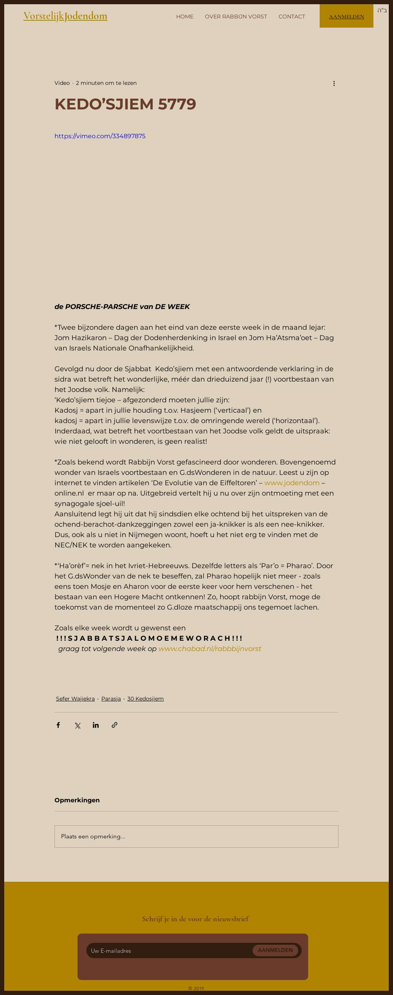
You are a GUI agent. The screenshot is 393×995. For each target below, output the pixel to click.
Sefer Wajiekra (75, 698)
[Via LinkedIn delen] (95, 725)
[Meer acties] (334, 83)
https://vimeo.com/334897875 (99, 136)
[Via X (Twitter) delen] (77, 725)
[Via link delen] (114, 725)
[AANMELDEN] (275, 950)
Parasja (111, 698)
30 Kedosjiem (145, 698)
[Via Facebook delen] (58, 725)
